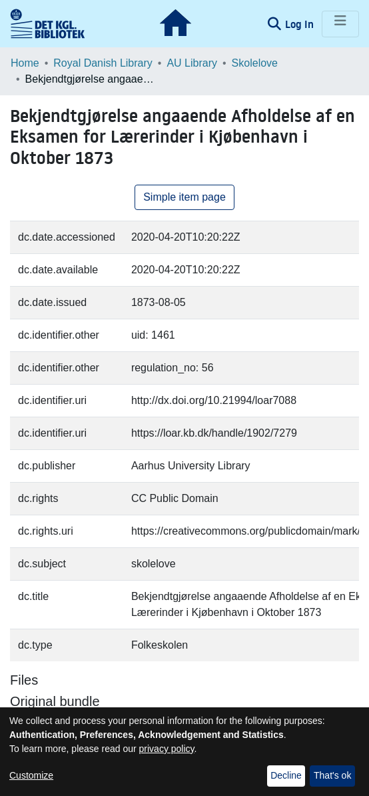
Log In (300, 24)
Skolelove (255, 63)
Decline (286, 775)
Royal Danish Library (103, 63)
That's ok (332, 775)
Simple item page (184, 197)
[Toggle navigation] (340, 24)
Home (25, 63)
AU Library (192, 63)
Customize (31, 775)
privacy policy (166, 748)
